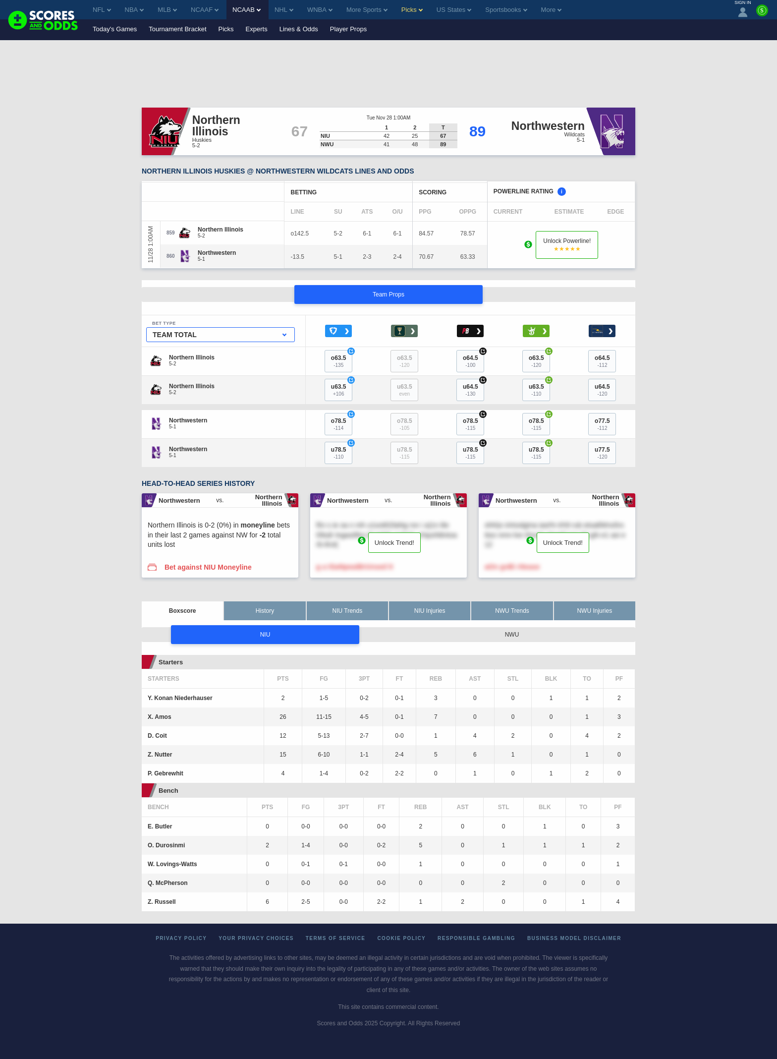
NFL (102, 9)
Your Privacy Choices (256, 938)
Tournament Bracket (177, 29)
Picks (226, 29)
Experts (257, 29)
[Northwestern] (217, 253)
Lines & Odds (298, 29)
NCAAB (246, 9)
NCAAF (205, 9)
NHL (284, 9)
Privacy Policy (181, 938)
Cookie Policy (401, 938)
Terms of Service (336, 938)
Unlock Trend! (394, 542)
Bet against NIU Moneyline (208, 567)
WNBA (320, 9)
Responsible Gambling (476, 938)
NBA (134, 9)
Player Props (348, 29)
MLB (167, 9)
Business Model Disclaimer (574, 938)
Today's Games (115, 29)
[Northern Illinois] (220, 230)
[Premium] (762, 14)
